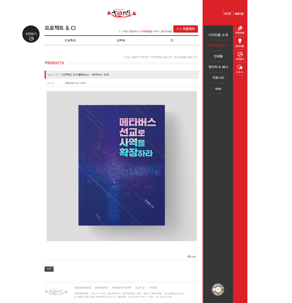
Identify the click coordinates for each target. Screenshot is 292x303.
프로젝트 (70, 40)
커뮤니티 (218, 77)
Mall (218, 88)
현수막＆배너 (218, 67)
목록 (49, 269)
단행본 (121, 40)
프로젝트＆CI (218, 45)
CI (171, 40)
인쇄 (193, 256)
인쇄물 (218, 56)
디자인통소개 (218, 34)
